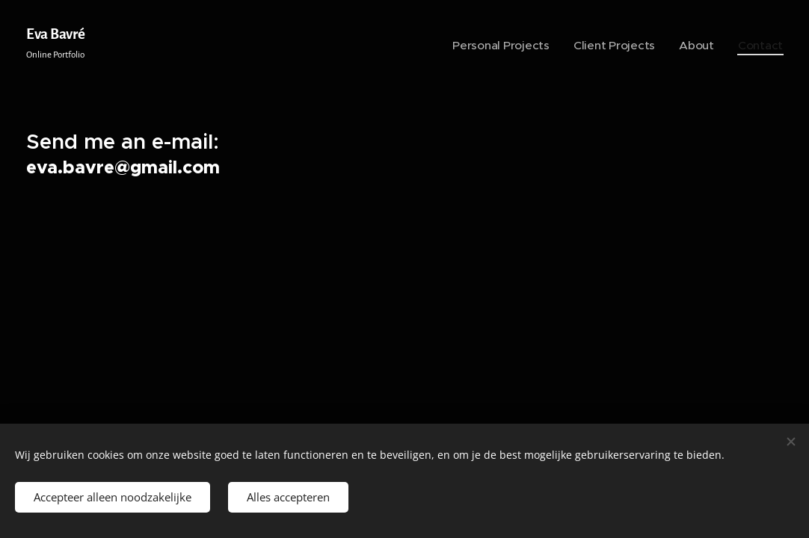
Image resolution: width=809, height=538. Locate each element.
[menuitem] (529, 45)
